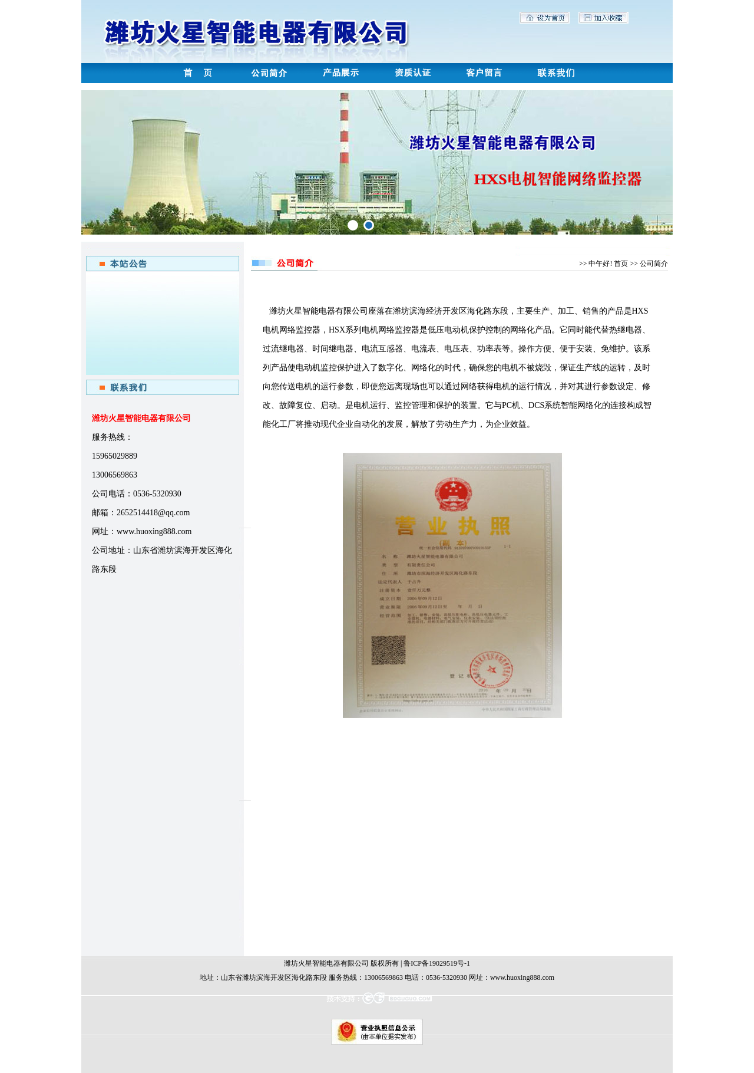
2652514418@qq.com (153, 512)
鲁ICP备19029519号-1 (437, 963)
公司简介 (654, 263)
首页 (621, 263)
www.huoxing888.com (154, 531)
